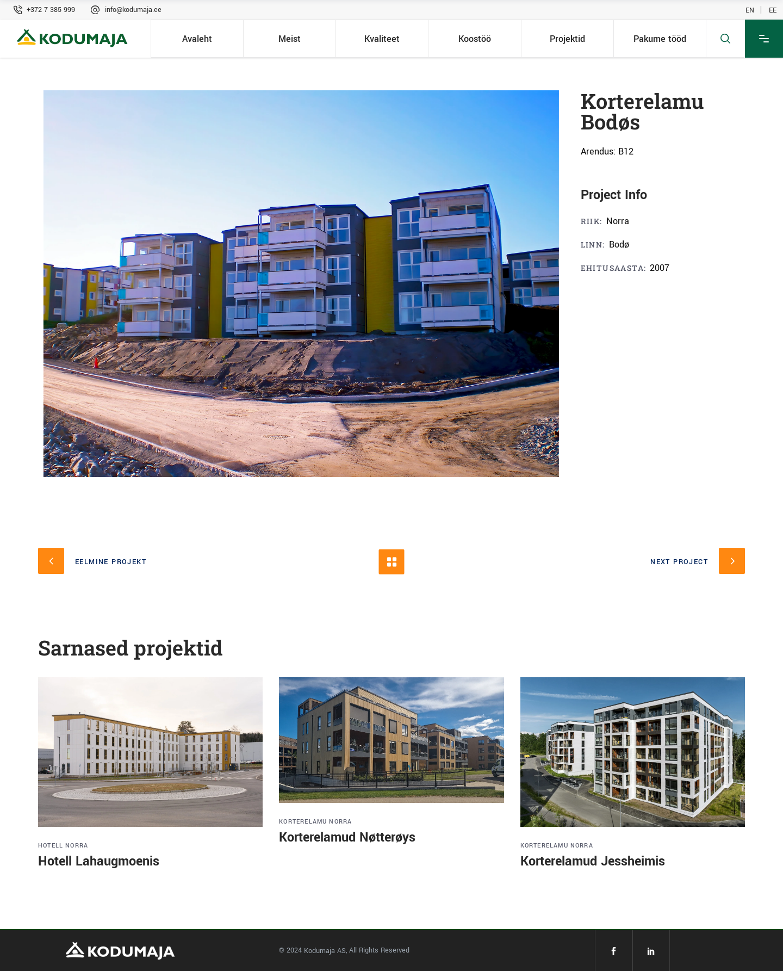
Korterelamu (303, 822)
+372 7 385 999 (51, 10)
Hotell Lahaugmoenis (98, 861)
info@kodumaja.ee (133, 10)
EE (772, 10)
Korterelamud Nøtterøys (347, 837)
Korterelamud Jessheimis (592, 861)
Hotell (50, 846)
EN (749, 10)
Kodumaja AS (325, 951)
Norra (76, 846)
